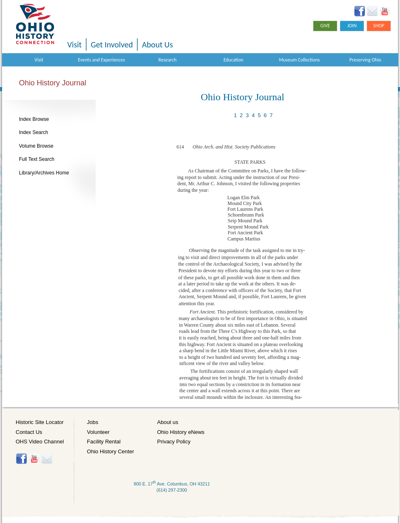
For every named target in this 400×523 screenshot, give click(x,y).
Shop (378, 25)
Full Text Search (36, 159)
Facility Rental (104, 441)
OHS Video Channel (40, 441)
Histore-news (46, 458)
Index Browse (34, 119)
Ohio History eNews (181, 432)
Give (325, 25)
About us (167, 422)
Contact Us (29, 432)
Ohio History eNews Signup (372, 11)
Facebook (359, 11)
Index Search (33, 132)
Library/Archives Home (44, 173)
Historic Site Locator (40, 422)
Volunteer (98, 432)
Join (352, 25)
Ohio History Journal (52, 83)
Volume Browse (36, 146)
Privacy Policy (174, 441)
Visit (74, 44)
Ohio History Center (110, 451)
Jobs (92, 422)
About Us (157, 44)
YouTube (384, 11)
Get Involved (112, 44)
